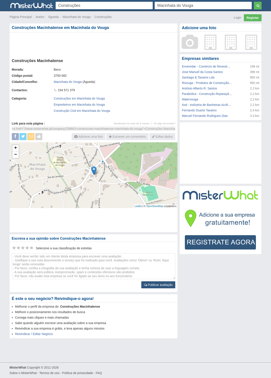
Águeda (53, 17)
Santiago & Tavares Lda (198, 77)
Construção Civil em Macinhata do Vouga (82, 110)
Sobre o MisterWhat (23, 373)
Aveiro (39, 17)
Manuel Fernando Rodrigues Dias (205, 116)
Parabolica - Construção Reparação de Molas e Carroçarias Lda (225, 94)
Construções (103, 17)
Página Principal (21, 17)
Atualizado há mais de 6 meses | (134, 123)
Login (237, 17)
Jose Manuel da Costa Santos (202, 72)
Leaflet (138, 206)
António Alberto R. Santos (199, 88)
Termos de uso (49, 373)
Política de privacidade (77, 373)
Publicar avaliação (158, 285)
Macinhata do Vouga (77, 17)
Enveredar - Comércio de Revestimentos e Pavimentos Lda (222, 66)
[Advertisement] (93, 44)
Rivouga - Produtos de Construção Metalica (211, 83)
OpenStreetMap (154, 206)
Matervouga (190, 99)
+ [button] (15, 148)
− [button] (15, 155)
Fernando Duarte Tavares (199, 110)
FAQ (99, 373)
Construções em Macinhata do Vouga (79, 98)
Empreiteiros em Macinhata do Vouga (79, 104)
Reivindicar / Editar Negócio (34, 334)
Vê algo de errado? (164, 123)
